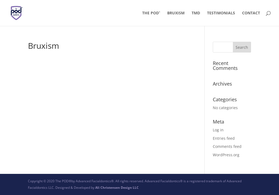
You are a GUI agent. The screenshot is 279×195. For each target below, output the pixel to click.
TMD (196, 13)
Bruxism (176, 13)
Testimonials (221, 13)
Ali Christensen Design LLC (117, 187)
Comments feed (227, 146)
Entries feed (224, 138)
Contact (251, 13)
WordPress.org (226, 154)
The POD (151, 13)
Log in (218, 129)
